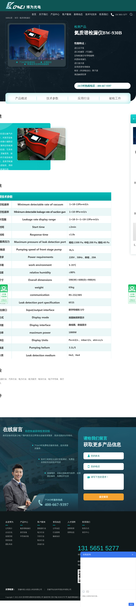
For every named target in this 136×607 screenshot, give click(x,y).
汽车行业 (40, 536)
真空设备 (23, 532)
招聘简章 (71, 528)
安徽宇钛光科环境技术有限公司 (59, 589)
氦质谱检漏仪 (25, 528)
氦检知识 (56, 536)
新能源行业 (41, 528)
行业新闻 (56, 532)
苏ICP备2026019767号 (59, 597)
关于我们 (43, 14)
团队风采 (8, 544)
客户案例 (66, 14)
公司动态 (56, 528)
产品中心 (55, 14)
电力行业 (40, 532)
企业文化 (8, 532)
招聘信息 (71, 532)
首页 (34, 14)
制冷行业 (40, 540)
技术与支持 (91, 14)
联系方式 (85, 528)
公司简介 (8, 528)
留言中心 (85, 532)
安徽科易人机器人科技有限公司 (30, 589)
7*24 (47, 500)
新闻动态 (78, 14)
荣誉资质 (8, 540)
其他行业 (40, 544)
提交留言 (103, 497)
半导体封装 (24, 536)
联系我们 (103, 14)
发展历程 (8, 536)
